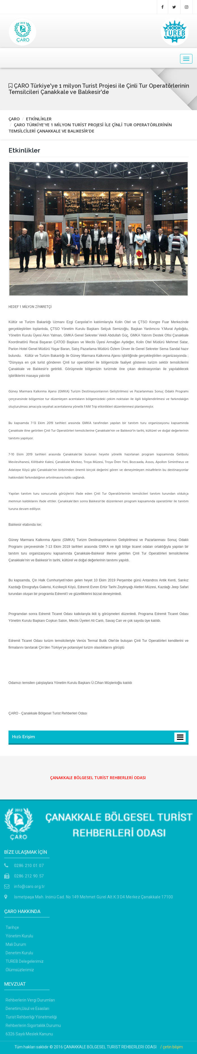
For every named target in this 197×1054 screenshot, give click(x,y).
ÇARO (14, 118)
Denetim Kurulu (19, 953)
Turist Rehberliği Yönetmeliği (31, 1017)
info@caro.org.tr (29, 886)
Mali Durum (16, 944)
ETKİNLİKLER (39, 118)
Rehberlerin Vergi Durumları (30, 1000)
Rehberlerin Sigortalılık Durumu (33, 1025)
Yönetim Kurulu (19, 936)
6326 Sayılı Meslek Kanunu (29, 1034)
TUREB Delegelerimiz (25, 961)
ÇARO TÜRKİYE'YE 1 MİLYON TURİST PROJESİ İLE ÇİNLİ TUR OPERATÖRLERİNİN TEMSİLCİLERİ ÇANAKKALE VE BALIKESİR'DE (90, 127)
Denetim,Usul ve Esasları (27, 1008)
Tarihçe (12, 927)
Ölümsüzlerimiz (20, 970)
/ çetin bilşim (171, 1047)
